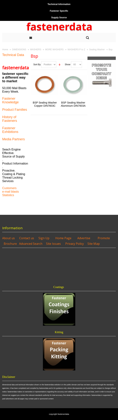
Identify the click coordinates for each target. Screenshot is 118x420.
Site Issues (53, 244)
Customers (9, 188)
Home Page (63, 238)
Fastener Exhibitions (10, 130)
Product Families (14, 109)
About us (8, 238)
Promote (104, 238)
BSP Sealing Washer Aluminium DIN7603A (73, 104)
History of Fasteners (9, 119)
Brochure (10, 244)
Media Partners (13, 139)
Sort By (37, 64)
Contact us (26, 238)
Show (67, 64)
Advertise (83, 238)
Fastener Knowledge (10, 100)
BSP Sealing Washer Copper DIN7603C (45, 104)
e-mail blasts (10, 191)
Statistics (8, 195)
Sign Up (43, 238)
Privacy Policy (74, 244)
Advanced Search (30, 244)
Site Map (93, 244)
